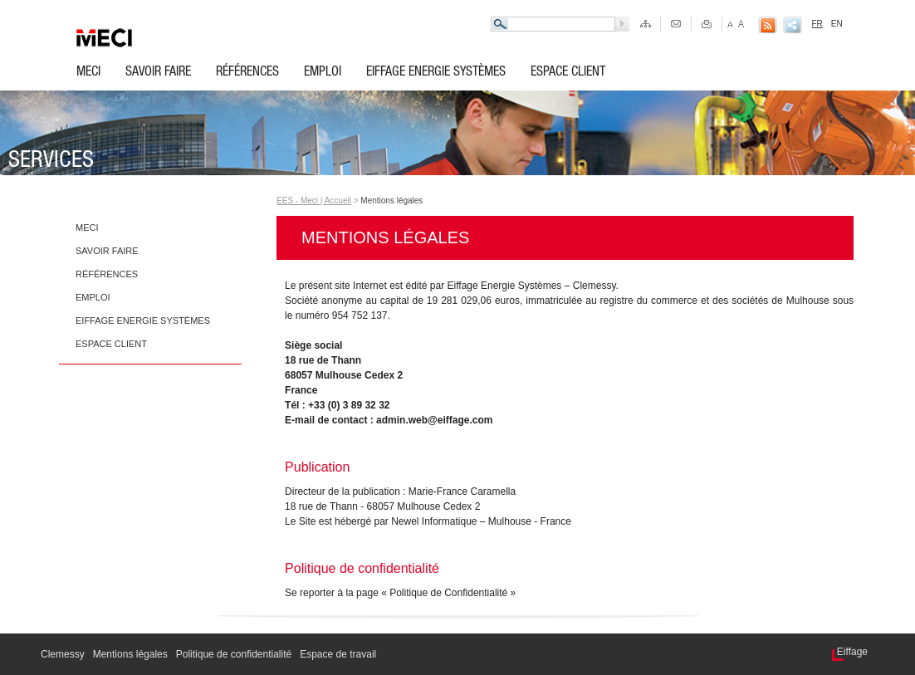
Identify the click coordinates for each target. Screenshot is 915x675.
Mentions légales (391, 200)
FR (816, 23)
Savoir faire (158, 73)
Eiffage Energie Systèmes (436, 73)
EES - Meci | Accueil (313, 200)
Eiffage (852, 652)
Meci (88, 73)
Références (247, 73)
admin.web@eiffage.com (434, 420)
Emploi (322, 73)
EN (837, 23)
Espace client (568, 73)
